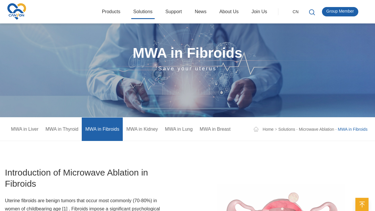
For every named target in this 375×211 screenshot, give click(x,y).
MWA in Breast (215, 129)
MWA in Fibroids (102, 129)
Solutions (286, 130)
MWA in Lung (179, 129)
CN (296, 11)
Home (268, 130)
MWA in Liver (25, 129)
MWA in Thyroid (61, 129)
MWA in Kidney (142, 129)
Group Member (340, 11)
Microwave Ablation (316, 130)
